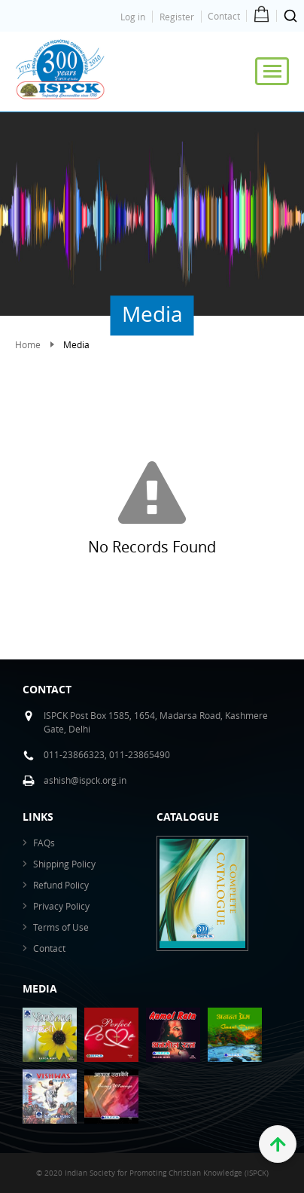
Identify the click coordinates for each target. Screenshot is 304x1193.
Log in (132, 17)
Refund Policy (61, 885)
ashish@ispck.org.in (85, 780)
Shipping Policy (64, 864)
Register (177, 17)
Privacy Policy (61, 906)
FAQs (44, 843)
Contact (224, 16)
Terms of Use (61, 927)
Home (28, 344)
